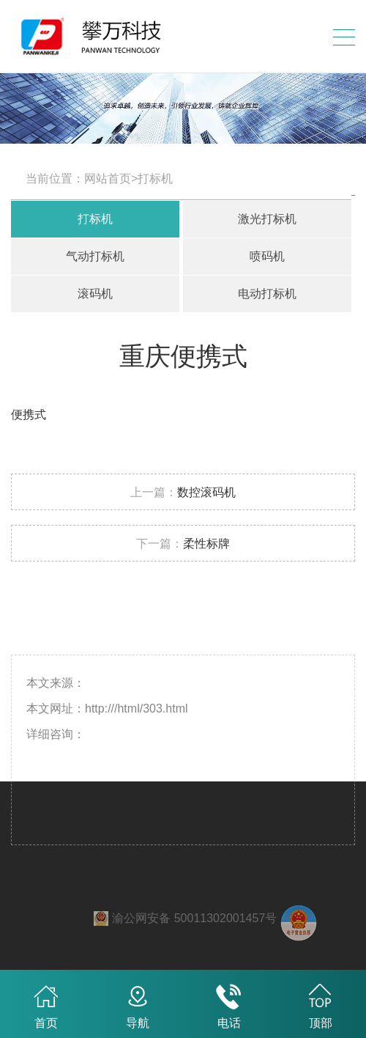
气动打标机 (95, 256)
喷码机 (267, 256)
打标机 (95, 219)
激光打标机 (267, 219)
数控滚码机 (206, 492)
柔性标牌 (206, 543)
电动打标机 (267, 293)
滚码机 (95, 293)
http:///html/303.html (136, 729)
